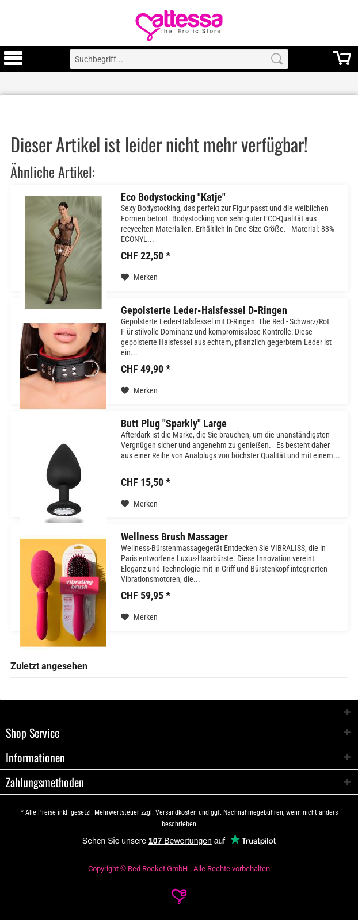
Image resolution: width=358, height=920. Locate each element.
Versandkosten (176, 812)
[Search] (276, 59)
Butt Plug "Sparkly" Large (174, 424)
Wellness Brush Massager (174, 537)
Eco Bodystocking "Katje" (173, 197)
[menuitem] (13, 59)
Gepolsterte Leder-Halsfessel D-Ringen (204, 310)
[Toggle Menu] (13, 63)
